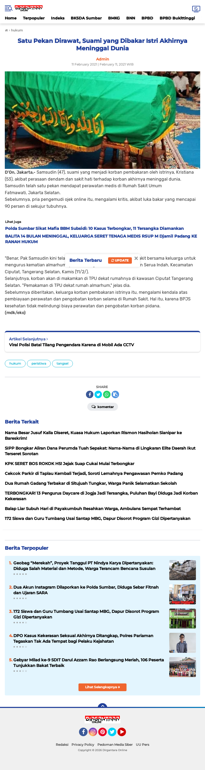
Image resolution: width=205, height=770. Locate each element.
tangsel (62, 363)
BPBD (147, 18)
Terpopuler (34, 18)
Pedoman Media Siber (115, 745)
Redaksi (62, 745)
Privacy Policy (83, 745)
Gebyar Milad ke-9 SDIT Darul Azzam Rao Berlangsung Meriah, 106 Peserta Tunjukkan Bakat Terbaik (88, 662)
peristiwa (38, 363)
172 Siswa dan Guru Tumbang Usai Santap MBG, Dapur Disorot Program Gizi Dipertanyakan (86, 614)
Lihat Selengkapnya (102, 687)
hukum (15, 363)
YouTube (125, 734)
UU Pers (142, 745)
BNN (130, 18)
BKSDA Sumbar (86, 18)
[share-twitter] (98, 394)
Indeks (57, 18)
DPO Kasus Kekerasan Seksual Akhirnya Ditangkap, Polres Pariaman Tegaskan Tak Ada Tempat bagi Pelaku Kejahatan (83, 638)
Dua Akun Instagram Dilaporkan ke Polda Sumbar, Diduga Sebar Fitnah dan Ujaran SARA (86, 590)
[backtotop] (102, 708)
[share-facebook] (89, 394)
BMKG (114, 18)
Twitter (114, 734)
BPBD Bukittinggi (177, 18)
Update (120, 260)
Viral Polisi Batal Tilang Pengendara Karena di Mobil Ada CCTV (71, 344)
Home (11, 18)
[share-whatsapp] (107, 394)
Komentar (103, 406)
